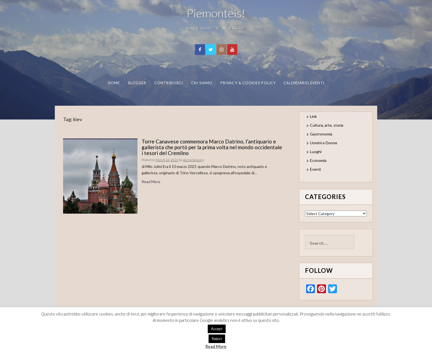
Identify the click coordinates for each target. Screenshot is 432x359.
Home (114, 83)
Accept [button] (216, 329)
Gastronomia (321, 134)
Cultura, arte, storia (326, 125)
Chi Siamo (201, 83)
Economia (318, 160)
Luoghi (316, 151)
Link (313, 116)
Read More (151, 181)
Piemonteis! (216, 13)
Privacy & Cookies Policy (248, 83)
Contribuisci (168, 83)
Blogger (137, 83)
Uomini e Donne (323, 142)
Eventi (315, 169)
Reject (217, 338)
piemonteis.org (193, 160)
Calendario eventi (304, 83)
